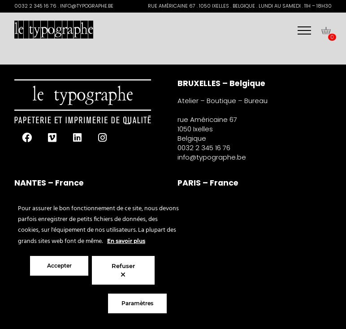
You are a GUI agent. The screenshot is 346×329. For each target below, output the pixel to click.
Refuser (123, 270)
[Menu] (304, 30)
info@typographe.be (211, 157)
